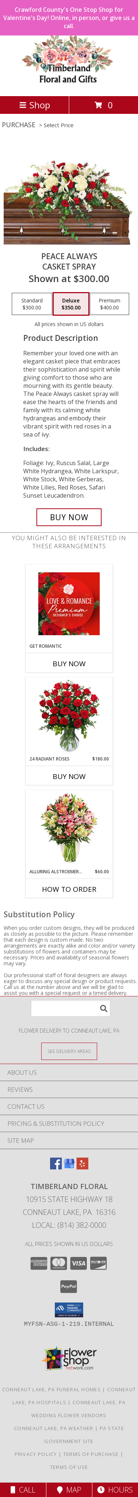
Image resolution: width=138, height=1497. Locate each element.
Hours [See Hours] (115, 1490)
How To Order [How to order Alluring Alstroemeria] (69, 889)
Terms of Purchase (91, 1454)
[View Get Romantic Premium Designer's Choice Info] (69, 603)
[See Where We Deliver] (69, 1050)
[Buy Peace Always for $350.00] (69, 517)
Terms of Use (69, 1467)
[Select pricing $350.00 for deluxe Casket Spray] (71, 304)
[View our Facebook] (56, 1167)
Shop (34, 105)
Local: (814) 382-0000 (69, 1225)
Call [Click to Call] (23, 1490)
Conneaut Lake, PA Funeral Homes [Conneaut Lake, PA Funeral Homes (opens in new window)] (51, 1389)
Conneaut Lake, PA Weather (53, 1428)
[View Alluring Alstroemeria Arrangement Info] (69, 829)
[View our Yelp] (82, 1167)
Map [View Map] (69, 1490)
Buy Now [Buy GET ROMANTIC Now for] (69, 663)
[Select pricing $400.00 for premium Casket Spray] (109, 304)
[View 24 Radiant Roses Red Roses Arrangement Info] (69, 716)
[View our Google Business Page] (69, 1167)
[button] (69, 1310)
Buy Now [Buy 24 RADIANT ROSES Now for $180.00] (69, 776)
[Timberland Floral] (68, 85)
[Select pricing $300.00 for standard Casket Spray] (32, 304)
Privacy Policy (36, 1454)
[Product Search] (70, 1008)
